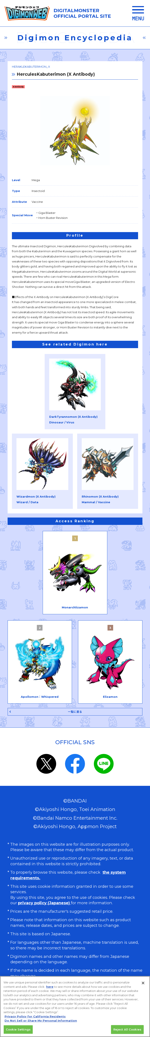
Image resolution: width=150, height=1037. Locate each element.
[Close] (143, 984)
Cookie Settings (18, 1031)
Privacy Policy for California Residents (35, 1018)
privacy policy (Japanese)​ (44, 902)
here (49, 988)
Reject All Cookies (127, 1031)
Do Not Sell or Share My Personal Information (41, 1022)
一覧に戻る (75, 711)
